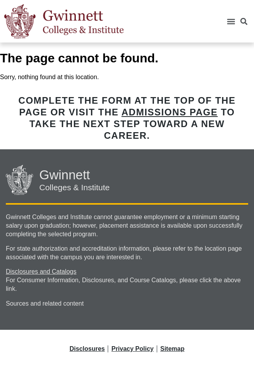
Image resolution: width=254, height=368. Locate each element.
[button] (230, 21)
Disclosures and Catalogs (41, 271)
